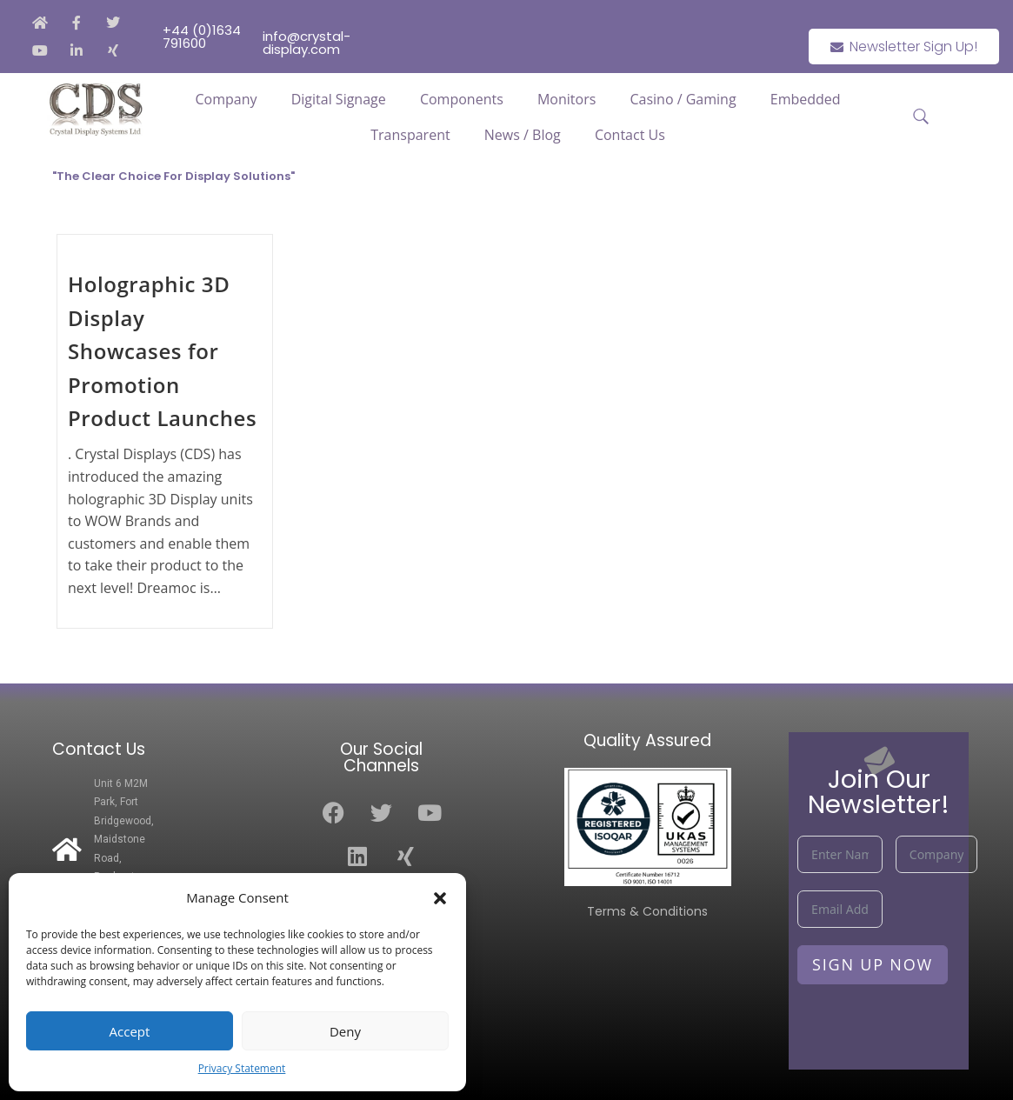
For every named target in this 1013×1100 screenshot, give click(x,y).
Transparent (410, 134)
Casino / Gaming (683, 99)
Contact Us (630, 134)
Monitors (566, 99)
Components (461, 99)
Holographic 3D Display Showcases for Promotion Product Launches (162, 351)
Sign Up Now (872, 964)
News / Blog (522, 134)
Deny (345, 1031)
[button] (440, 898)
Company (226, 99)
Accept (130, 1031)
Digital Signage (338, 99)
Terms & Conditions (647, 911)
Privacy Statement (242, 1068)
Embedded (805, 99)
